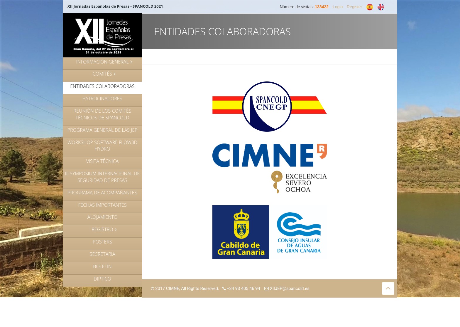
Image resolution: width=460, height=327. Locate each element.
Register (354, 6)
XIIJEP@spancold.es (287, 288)
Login (338, 6)
